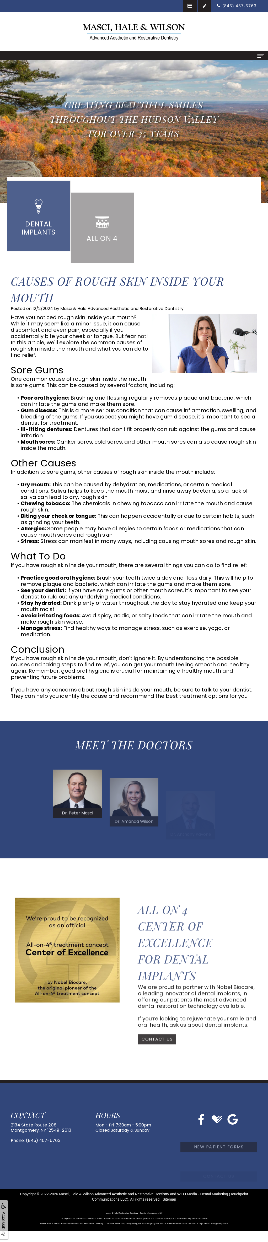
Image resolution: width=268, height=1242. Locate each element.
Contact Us (157, 1053)
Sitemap (169, 1200)
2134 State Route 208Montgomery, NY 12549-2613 (39, 1128)
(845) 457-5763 (43, 1141)
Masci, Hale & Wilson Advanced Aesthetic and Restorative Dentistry (114, 1195)
